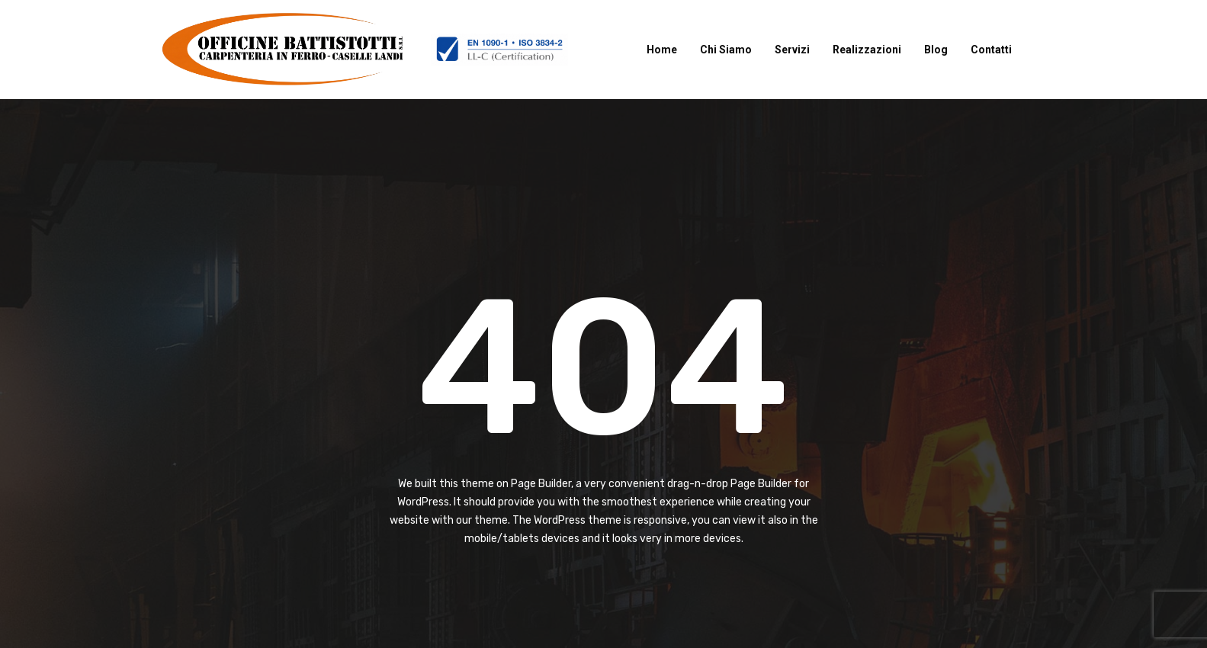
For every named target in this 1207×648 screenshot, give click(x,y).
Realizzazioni (867, 49)
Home (662, 49)
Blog (936, 49)
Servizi (792, 49)
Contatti (991, 49)
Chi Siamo (726, 49)
